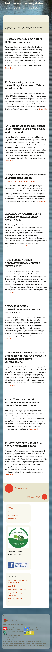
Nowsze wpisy (37, 496)
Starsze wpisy (16, 488)
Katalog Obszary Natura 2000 (17, 589)
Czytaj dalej (10, 68)
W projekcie (24, 181)
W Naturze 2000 (13, 515)
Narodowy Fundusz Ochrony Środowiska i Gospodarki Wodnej (13, 621)
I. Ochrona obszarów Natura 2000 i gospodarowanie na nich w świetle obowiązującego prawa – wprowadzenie (25, 357)
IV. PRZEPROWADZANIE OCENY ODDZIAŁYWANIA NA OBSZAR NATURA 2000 (23, 216)
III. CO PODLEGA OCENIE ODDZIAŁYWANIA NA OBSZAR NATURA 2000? (22, 263)
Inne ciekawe (12, 519)
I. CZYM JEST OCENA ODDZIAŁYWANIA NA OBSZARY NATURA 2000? (23, 309)
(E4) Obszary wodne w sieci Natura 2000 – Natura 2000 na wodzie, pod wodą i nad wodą (25, 129)
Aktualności (13, 507)
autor (34, 181)
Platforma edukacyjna (15, 602)
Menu (7, 19)
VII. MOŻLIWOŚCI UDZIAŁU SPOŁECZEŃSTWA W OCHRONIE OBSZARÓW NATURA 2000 (23, 402)
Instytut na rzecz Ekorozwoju (15, 631)
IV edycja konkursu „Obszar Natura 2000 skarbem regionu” (25, 176)
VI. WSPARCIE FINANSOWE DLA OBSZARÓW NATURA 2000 (23, 445)
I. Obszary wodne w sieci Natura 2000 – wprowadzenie (23, 41)
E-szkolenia (11, 586)
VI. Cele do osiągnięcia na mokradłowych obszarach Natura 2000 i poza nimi (24, 85)
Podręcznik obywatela (15, 598)
